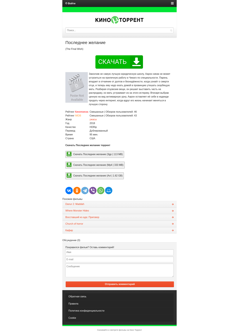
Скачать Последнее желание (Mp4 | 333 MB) (95, 164)
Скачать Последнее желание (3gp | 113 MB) (95, 153)
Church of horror (74, 223)
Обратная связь (77, 296)
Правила (73, 303)
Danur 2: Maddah (74, 204)
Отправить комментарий (120, 284)
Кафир (69, 230)
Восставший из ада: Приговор (82, 217)
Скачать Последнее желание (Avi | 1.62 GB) (95, 175)
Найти (171, 30)
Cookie (72, 318)
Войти (71, 3)
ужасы (93, 119)
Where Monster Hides (77, 210)
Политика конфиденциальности (86, 310)
